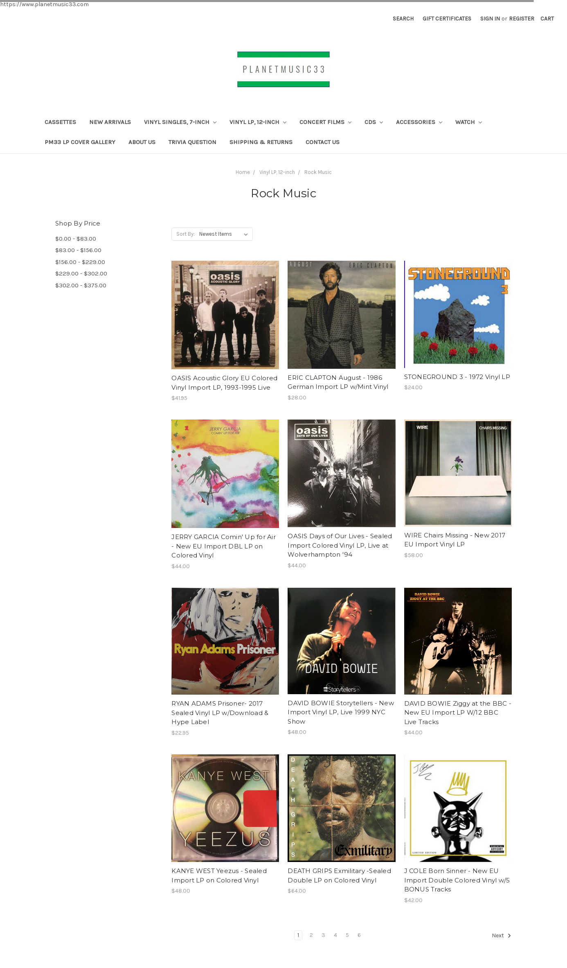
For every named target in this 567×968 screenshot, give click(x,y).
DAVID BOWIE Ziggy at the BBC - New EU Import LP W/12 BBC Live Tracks (458, 712)
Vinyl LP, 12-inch (258, 122)
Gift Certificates (447, 18)
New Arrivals (110, 122)
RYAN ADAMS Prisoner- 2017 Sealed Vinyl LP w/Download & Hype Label (219, 712)
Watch (468, 122)
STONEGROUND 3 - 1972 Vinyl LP (457, 377)
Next (501, 936)
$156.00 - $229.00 (80, 262)
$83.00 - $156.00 (78, 250)
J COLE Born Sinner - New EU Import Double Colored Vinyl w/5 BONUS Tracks (457, 880)
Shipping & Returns (261, 142)
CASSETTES (60, 122)
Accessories (419, 122)
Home (243, 172)
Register (521, 18)
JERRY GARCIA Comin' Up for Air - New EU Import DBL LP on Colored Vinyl (223, 546)
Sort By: (185, 234)
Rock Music (318, 172)
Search (403, 18)
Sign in (490, 18)
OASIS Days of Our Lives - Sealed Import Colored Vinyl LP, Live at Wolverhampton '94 (340, 545)
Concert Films (325, 122)
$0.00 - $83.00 (75, 238)
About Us (141, 142)
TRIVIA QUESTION (192, 142)
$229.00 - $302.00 (81, 273)
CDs (373, 122)
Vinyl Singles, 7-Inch (180, 122)
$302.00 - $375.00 (80, 285)
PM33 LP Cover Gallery (80, 142)
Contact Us (323, 142)
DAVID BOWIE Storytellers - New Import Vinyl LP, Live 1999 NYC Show (341, 712)
